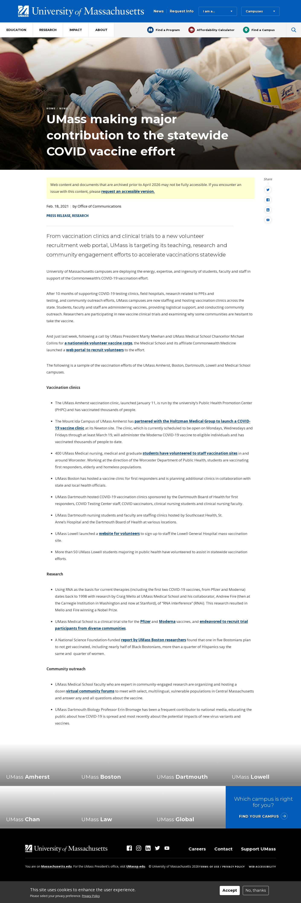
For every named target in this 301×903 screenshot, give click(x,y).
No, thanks (256, 890)
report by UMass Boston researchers (153, 639)
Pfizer (145, 621)
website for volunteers (119, 533)
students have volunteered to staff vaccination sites (190, 453)
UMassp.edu (135, 866)
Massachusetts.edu (56, 866)
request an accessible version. (128, 191)
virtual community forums (90, 691)
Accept (229, 890)
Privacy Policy (91, 896)
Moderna (167, 621)
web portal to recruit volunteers (95, 349)
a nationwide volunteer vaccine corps (98, 343)
